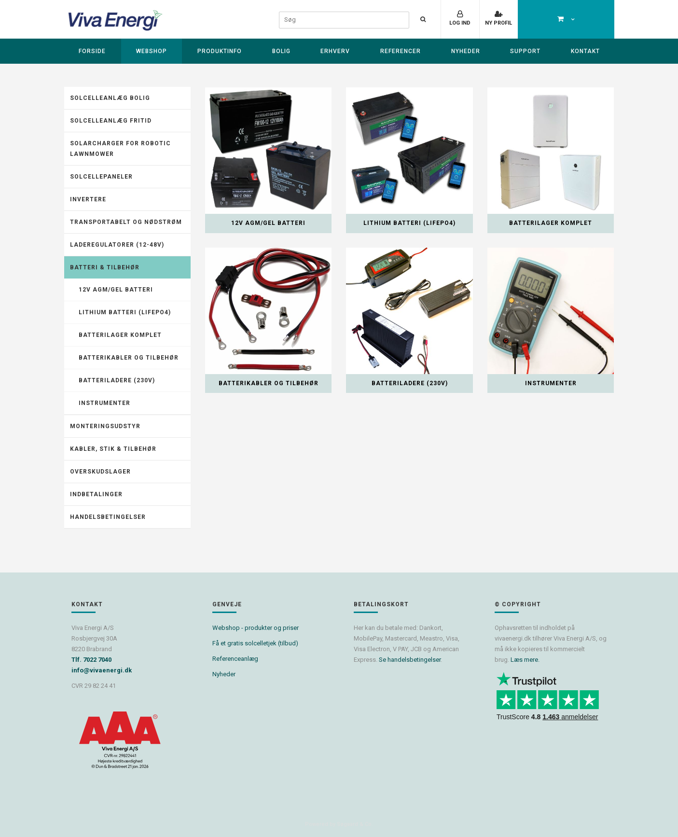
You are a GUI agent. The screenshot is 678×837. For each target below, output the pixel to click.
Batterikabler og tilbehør (129, 357)
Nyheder (465, 51)
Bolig (281, 51)
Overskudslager (100, 471)
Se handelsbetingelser (410, 659)
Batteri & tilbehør (104, 267)
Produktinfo (219, 51)
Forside (92, 51)
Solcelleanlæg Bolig (110, 98)
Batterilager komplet (120, 335)
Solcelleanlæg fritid (111, 120)
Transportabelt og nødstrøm (126, 222)
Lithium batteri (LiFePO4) (125, 312)
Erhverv (335, 51)
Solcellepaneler (101, 176)
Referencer (400, 51)
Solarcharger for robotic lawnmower (120, 148)
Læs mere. (525, 659)
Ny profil (498, 23)
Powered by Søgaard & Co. (339, 824)
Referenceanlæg (235, 658)
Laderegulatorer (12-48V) (117, 244)
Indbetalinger (96, 494)
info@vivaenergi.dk (101, 670)
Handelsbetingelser (108, 517)
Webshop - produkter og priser (255, 627)
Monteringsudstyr (105, 426)
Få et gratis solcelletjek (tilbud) (255, 643)
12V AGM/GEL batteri (116, 289)
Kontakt (585, 51)
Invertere (88, 199)
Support (525, 51)
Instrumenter (104, 403)
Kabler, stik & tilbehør (113, 449)
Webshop (151, 51)
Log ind (459, 23)
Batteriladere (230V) (117, 380)
